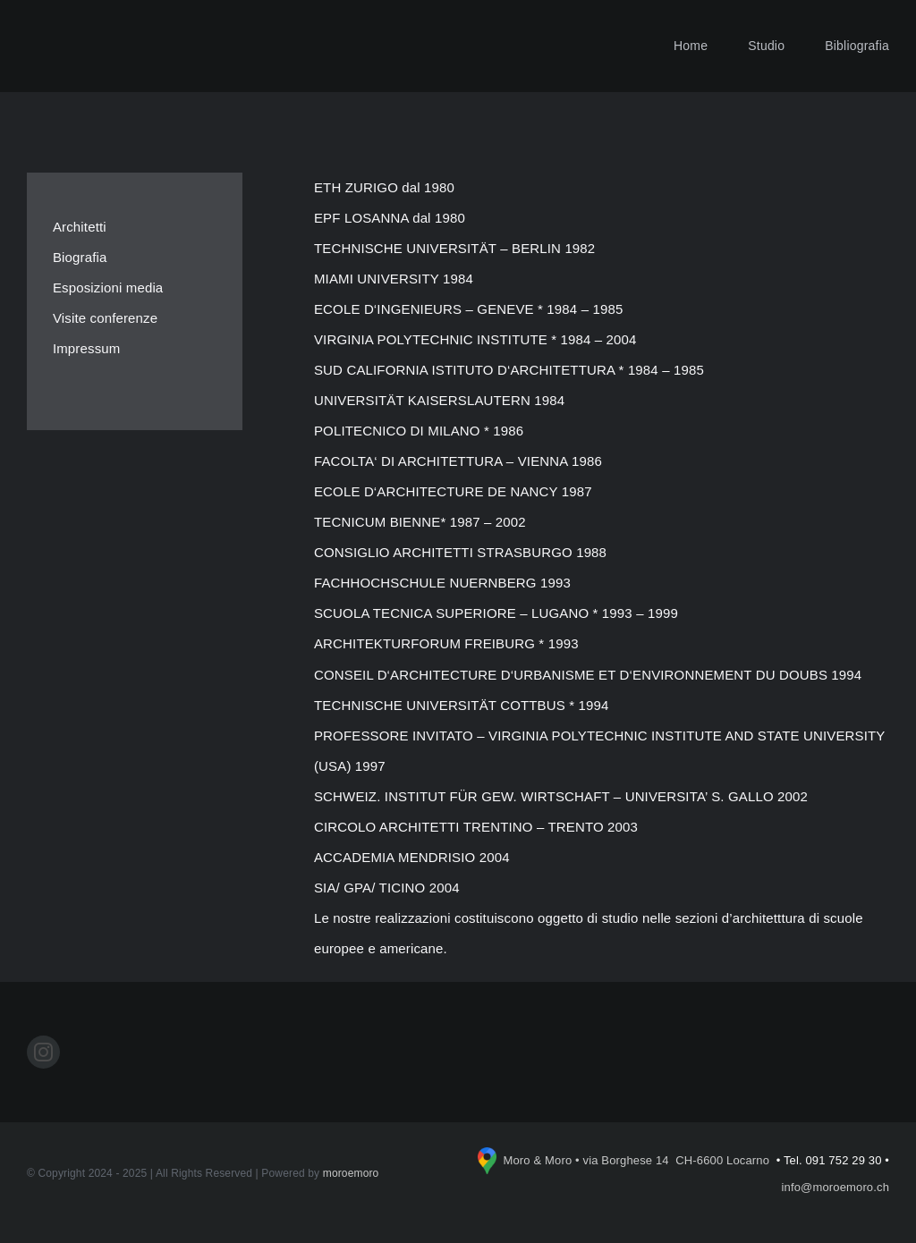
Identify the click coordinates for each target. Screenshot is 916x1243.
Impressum (87, 348)
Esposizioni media (108, 287)
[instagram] (43, 1052)
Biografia (80, 257)
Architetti (79, 226)
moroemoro (351, 1173)
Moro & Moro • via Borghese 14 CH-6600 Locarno (637, 1160)
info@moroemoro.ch (836, 1187)
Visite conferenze (105, 318)
